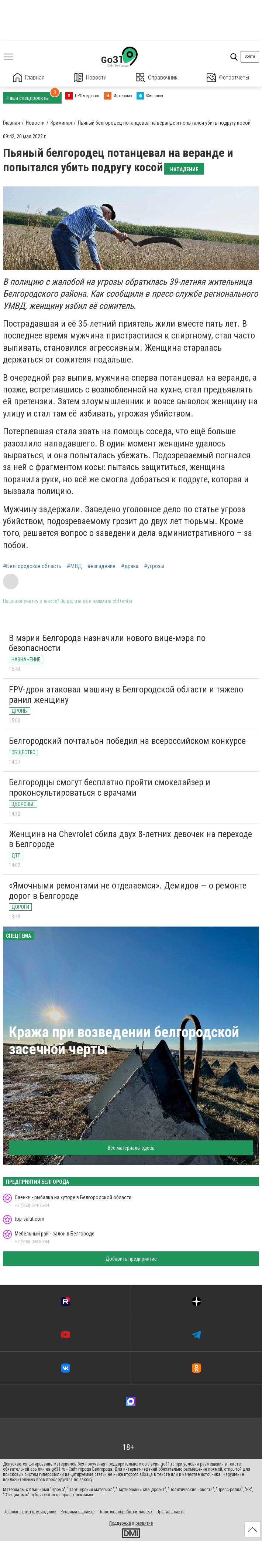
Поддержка (120, 1523)
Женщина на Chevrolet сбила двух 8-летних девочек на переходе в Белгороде (130, 839)
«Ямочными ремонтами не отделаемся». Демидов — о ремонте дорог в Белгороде (128, 890)
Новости (90, 77)
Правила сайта (170, 1511)
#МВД (74, 566)
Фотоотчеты (228, 77)
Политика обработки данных (125, 1511)
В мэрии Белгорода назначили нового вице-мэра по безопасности (107, 643)
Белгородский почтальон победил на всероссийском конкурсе (127, 741)
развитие (144, 1523)
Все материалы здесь (131, 1148)
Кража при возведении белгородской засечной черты (124, 1041)
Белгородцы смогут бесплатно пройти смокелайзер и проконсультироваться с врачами (109, 787)
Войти (250, 56)
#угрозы (154, 566)
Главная (29, 77)
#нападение (101, 566)
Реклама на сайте (77, 1511)
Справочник (156, 77)
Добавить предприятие (131, 1259)
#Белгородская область (32, 566)
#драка (129, 566)
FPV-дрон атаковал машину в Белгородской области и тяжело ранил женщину (126, 694)
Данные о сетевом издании (30, 1511)
